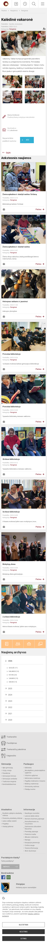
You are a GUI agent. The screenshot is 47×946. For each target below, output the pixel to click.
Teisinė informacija (31, 848)
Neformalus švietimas (32, 778)
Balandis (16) (14, 671)
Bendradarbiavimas (9, 784)
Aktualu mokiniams (31, 837)
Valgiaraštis (8, 756)
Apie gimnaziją (8, 768)
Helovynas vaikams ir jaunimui (15, 301)
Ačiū (25, 140)
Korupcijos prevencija (32, 842)
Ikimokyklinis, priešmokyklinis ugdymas (35, 772)
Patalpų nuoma (30, 789)
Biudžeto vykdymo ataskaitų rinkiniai (12, 814)
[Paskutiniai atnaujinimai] (25, 4)
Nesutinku (24, 932)
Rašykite (6, 867)
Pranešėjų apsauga (31, 831)
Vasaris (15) (13, 678)
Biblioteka (28, 768)
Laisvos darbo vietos (32, 816)
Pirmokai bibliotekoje (12, 354)
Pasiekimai (6, 773)
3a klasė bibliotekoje (11, 512)
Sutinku (23, 939)
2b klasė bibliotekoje (11, 459)
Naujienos (14, 11)
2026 (10, 661)
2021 (10, 714)
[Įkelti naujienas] (16, 4)
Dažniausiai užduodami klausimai (33, 828)
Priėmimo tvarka (30, 834)
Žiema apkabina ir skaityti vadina (16, 247)
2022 (10, 707)
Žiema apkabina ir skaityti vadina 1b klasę (20, 194)
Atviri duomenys (30, 851)
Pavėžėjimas (9, 743)
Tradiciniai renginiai (9, 781)
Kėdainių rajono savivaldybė (26, 887)
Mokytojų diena (9, 564)
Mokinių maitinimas (31, 784)
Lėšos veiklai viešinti (10, 821)
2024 (10, 695)
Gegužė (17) (13, 668)
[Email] (9, 877)
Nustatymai (23, 925)
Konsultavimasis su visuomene (32, 823)
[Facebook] (3, 877)
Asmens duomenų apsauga (34, 819)
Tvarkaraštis (9, 737)
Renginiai (24, 11)
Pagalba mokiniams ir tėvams (35, 781)
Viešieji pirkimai (8, 826)
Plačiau (38, 209)
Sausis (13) (13, 682)
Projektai (6, 824)
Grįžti (8, 153)
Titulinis (4, 11)
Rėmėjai (27, 840)
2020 (10, 720)
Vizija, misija (7, 770)
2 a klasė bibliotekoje (11, 617)
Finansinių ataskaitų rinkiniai (12, 818)
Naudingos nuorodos (32, 813)
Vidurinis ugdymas (31, 775)
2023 (10, 701)
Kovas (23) (13, 675)
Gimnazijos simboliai (10, 779)
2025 (10, 689)
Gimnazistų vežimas (32, 786)
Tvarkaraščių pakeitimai (13, 749)
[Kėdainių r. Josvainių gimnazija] (5, 3)
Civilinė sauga (29, 845)
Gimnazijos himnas (9, 776)
